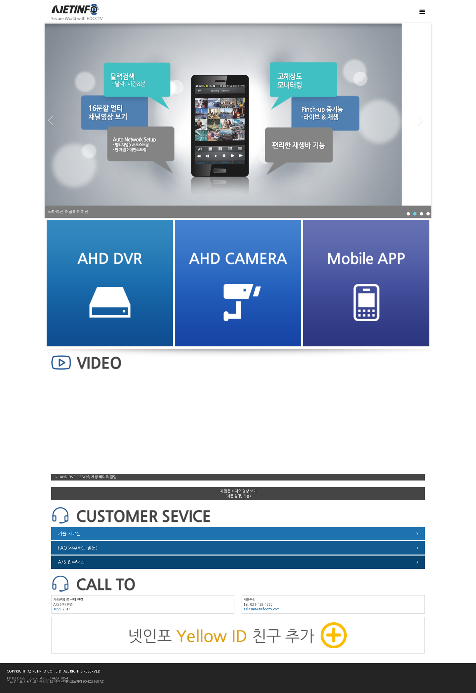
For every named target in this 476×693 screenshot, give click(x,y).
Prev (53, 120)
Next (422, 120)
